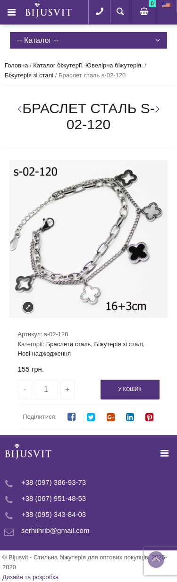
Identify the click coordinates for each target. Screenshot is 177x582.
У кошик (129, 389)
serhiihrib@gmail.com (55, 530)
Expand (28, 307)
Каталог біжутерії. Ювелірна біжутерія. (88, 65)
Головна (16, 65)
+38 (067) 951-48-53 (53, 498)
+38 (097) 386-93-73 (53, 482)
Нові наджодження (44, 353)
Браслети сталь (68, 344)
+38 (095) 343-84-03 (53, 514)
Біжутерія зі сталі (29, 75)
